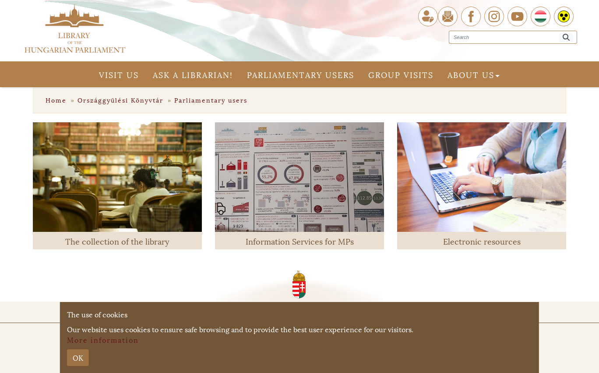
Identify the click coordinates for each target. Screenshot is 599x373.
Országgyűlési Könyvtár (122, 99)
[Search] (566, 37)
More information (103, 339)
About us (473, 74)
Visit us (119, 74)
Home (57, 99)
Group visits (400, 74)
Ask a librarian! (193, 74)
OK (78, 357)
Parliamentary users (300, 74)
